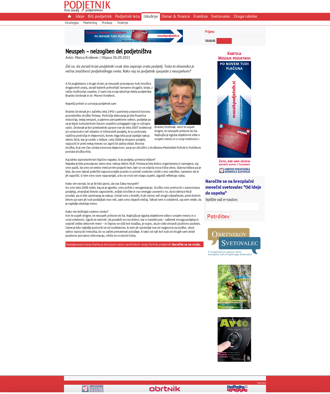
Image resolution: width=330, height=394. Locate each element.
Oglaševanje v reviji (118, 378)
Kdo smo (135, 378)
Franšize (200, 16)
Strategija (72, 23)
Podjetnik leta (127, 16)
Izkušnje (151, 16)
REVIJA (69, 378)
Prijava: (210, 31)
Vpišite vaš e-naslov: (221, 199)
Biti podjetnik (100, 16)
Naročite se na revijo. (186, 244)
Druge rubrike (245, 16)
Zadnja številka (84, 378)
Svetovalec (220, 16)
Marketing (90, 23)
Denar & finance (176, 16)
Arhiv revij (100, 378)
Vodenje (122, 23)
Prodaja (107, 23)
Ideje (80, 16)
